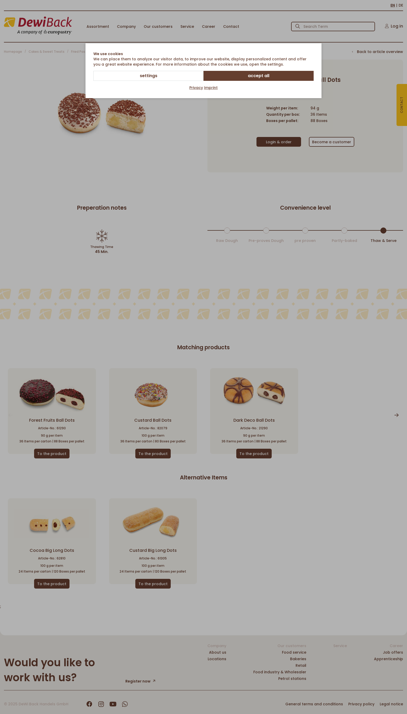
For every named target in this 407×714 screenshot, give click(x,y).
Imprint (211, 87)
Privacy (196, 87)
